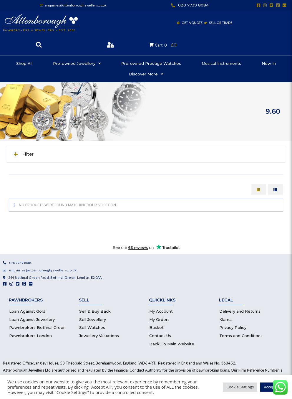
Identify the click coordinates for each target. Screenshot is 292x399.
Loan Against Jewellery (32, 319)
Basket (156, 327)
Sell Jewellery (92, 319)
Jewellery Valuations (99, 335)
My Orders (159, 319)
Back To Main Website (171, 344)
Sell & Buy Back (95, 311)
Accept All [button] (272, 387)
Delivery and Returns (240, 311)
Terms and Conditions (241, 335)
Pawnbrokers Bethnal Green (37, 327)
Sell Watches (92, 327)
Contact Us (160, 335)
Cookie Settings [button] (240, 387)
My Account (161, 311)
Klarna (225, 319)
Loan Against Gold (27, 311)
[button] (146, 154)
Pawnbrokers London (30, 335)
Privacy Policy (232, 327)
